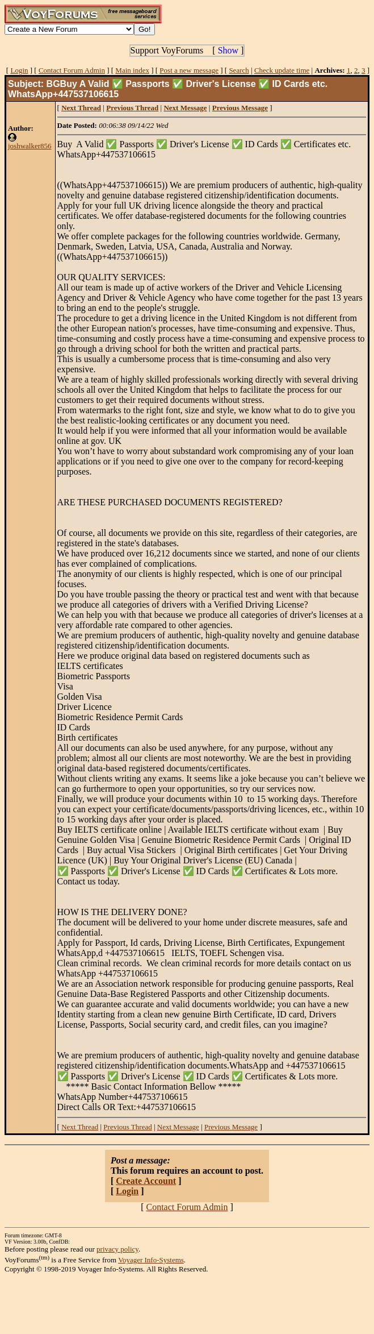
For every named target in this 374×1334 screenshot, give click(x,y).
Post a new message (188, 70)
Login (19, 70)
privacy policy (117, 1249)
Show (228, 50)
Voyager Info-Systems (151, 1260)
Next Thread (79, 1127)
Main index (132, 70)
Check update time (281, 70)
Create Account (146, 1181)
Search (239, 70)
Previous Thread (127, 1127)
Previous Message (231, 1127)
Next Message (178, 1127)
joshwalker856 (30, 146)
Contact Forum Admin (72, 70)
